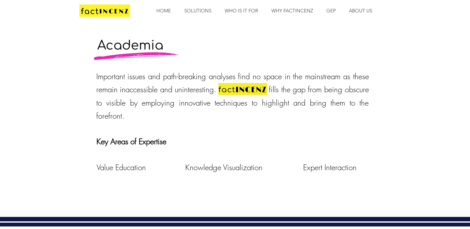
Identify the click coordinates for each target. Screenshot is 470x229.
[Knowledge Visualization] (223, 167)
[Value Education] (121, 167)
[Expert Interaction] (330, 167)
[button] (241, 10)
